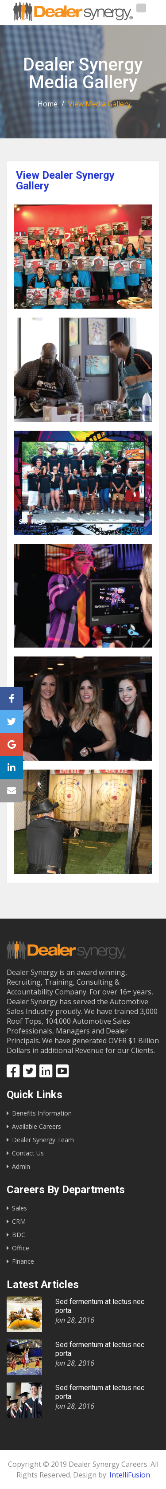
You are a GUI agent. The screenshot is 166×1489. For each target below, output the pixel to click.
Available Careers (36, 1126)
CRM (19, 1221)
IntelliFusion (129, 1475)
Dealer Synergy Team (43, 1139)
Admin (21, 1166)
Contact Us (28, 1153)
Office (20, 1248)
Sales (19, 1208)
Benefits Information (42, 1113)
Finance (23, 1261)
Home (48, 103)
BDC (18, 1234)
